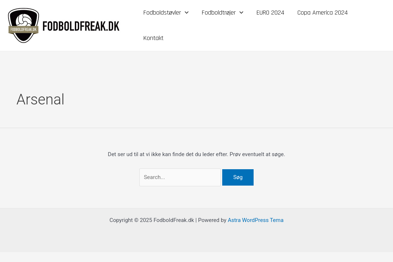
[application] (185, 12)
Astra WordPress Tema (256, 220)
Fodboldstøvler (166, 12)
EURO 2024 (270, 12)
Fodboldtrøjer (222, 12)
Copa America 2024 (322, 12)
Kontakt (153, 38)
